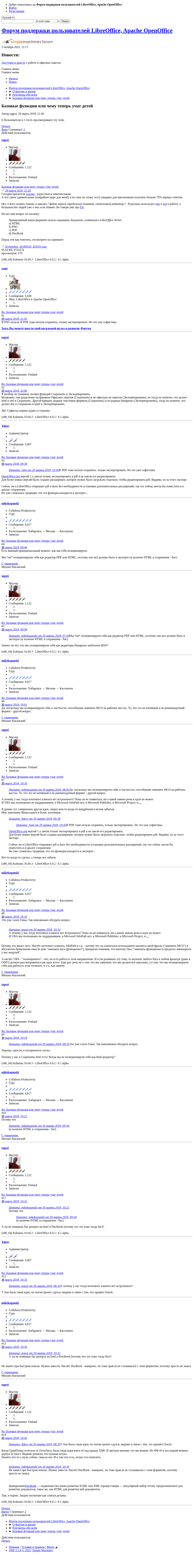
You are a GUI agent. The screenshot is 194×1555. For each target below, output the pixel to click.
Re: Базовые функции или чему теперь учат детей (32, 312)
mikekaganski (10, 503)
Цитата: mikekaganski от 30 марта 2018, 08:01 (39, 789)
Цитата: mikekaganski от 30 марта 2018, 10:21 (39, 1207)
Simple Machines (42, 1550)
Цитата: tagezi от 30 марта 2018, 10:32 (34, 1353)
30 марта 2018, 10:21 (14, 1116)
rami (4, 268)
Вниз (4, 129)
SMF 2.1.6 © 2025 (20, 1550)
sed (165, 203)
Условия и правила (33, 1547)
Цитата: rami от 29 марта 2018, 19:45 (34, 470)
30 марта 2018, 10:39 (14, 1346)
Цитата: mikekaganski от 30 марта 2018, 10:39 (39, 1466)
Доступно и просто (13, 62)
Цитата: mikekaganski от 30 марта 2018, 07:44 (39, 635)
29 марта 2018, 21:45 (14, 318)
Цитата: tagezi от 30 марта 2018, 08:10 (34, 1286)
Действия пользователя (15, 132)
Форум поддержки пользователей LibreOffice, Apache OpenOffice (87, 30)
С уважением (9, 563)
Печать (5, 126)
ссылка (30, 194)
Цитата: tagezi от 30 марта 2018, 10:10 (34, 929)
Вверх (5, 1511)
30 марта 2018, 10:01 (14, 704)
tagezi (5, 140)
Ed (81, 207)
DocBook (30, 1485)
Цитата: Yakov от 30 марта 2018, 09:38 (34, 818)
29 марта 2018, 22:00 (14, 390)
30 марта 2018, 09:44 (14, 547)
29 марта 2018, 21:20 (18, 190)
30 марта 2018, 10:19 (14, 1037)
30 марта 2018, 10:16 (14, 916)
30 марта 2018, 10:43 (14, 1438)
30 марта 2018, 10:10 (14, 783)
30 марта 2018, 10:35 (14, 1279)
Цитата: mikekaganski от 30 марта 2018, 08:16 (39, 1044)
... (140, 802)
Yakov (5, 425)
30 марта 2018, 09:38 (14, 463)
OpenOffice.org (10, 476)
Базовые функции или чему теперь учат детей (29, 186)
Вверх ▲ (52, 1547)
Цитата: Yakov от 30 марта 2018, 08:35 (34, 1444)
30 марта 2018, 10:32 (14, 1201)
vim (157, 203)
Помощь (14, 1547)
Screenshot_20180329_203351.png (24, 246)
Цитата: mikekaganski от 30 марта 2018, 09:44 (39, 1125)
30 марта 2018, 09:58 (14, 629)
